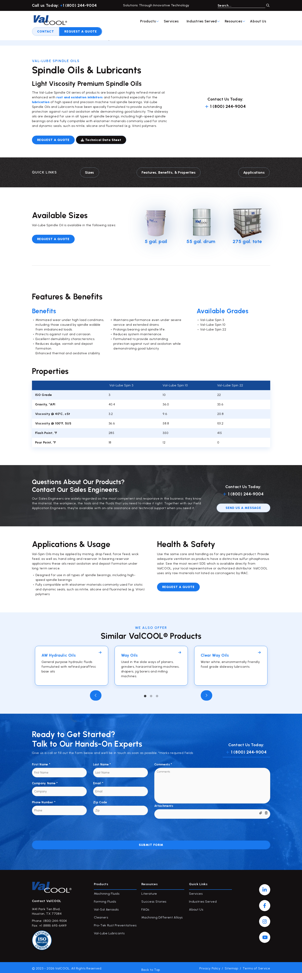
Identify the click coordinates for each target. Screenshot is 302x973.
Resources (164, 21)
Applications (254, 171)
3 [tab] (157, 694)
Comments (163, 762)
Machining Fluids (107, 892)
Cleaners (101, 915)
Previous (95, 694)
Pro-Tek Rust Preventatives (115, 923)
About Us (187, 21)
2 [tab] (151, 694)
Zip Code (100, 800)
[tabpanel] (71, 664)
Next (206, 694)
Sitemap (231, 966)
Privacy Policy (209, 966)
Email (98, 781)
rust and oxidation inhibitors (79, 97)
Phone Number (44, 800)
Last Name (102, 762)
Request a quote (53, 140)
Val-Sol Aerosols (106, 908)
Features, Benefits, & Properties (169, 171)
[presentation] (62, 824)
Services (100, 21)
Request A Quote (249, 21)
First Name (41, 762)
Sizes (89, 171)
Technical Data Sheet (102, 140)
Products (79, 21)
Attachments (163, 804)
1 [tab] (145, 694)
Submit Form (151, 843)
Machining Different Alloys (162, 915)
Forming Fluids (105, 900)
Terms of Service (256, 966)
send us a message (243, 506)
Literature (149, 892)
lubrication (41, 102)
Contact (213, 21)
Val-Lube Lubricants (82, 39)
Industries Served (132, 21)
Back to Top (150, 966)
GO (267, 5)
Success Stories (153, 900)
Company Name (45, 781)
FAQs (145, 908)
